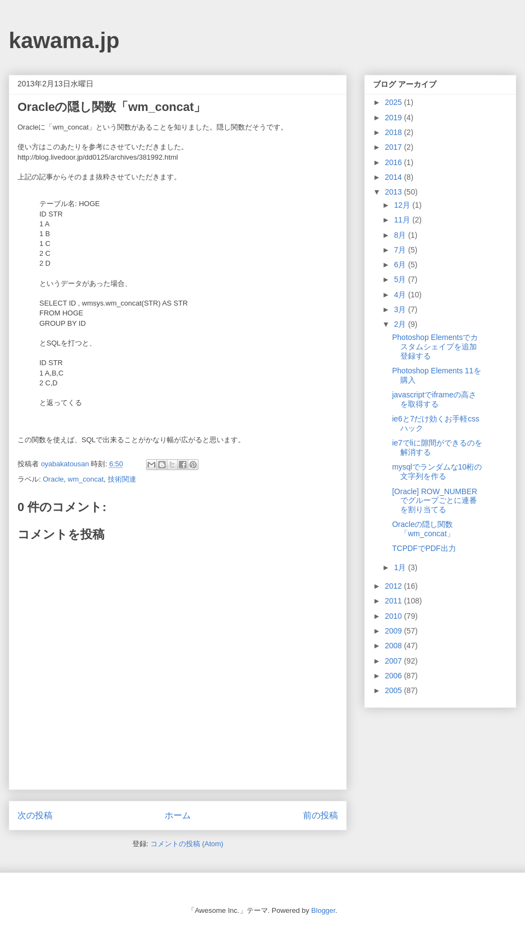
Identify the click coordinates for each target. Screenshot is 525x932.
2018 (394, 132)
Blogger (323, 910)
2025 (394, 102)
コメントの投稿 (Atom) (187, 844)
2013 (394, 191)
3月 (401, 309)
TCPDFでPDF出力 (424, 548)
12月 (403, 205)
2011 (394, 600)
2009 (394, 630)
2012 (394, 586)
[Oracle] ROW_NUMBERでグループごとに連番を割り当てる (434, 500)
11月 (403, 219)
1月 (401, 567)
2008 (394, 645)
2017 (394, 147)
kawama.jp (64, 40)
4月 (401, 294)
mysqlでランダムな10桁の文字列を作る (437, 471)
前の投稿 (320, 815)
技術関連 (122, 479)
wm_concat (86, 479)
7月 (401, 249)
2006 (394, 675)
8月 (401, 235)
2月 (401, 324)
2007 (394, 660)
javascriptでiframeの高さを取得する (434, 399)
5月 (401, 279)
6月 (401, 264)
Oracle (53, 479)
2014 (394, 177)
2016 (394, 162)
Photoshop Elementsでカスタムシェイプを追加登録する (435, 346)
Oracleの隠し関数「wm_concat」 (423, 529)
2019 (394, 117)
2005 (394, 690)
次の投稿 (35, 815)
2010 (394, 616)
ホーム (178, 815)
